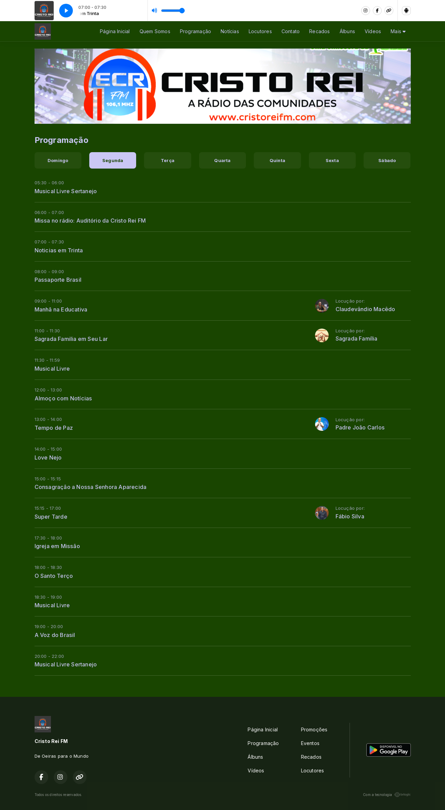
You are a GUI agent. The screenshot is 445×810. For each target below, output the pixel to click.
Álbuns (347, 31)
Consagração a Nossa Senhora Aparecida (91, 486)
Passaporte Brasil (58, 279)
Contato (291, 31)
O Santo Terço (54, 575)
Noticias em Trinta (59, 250)
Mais (398, 31)
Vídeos (373, 31)
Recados (319, 31)
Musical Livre (52, 368)
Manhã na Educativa (61, 309)
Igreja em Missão (57, 546)
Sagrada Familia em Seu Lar (71, 338)
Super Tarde (51, 516)
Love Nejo (48, 457)
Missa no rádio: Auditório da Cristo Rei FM (90, 220)
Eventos (310, 743)
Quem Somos (155, 31)
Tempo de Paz (54, 427)
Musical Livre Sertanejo (66, 191)
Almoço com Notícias (63, 398)
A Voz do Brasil (55, 635)
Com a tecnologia (386, 794)
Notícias (230, 31)
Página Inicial (115, 31)
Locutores (260, 31)
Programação (195, 31)
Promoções (314, 729)
